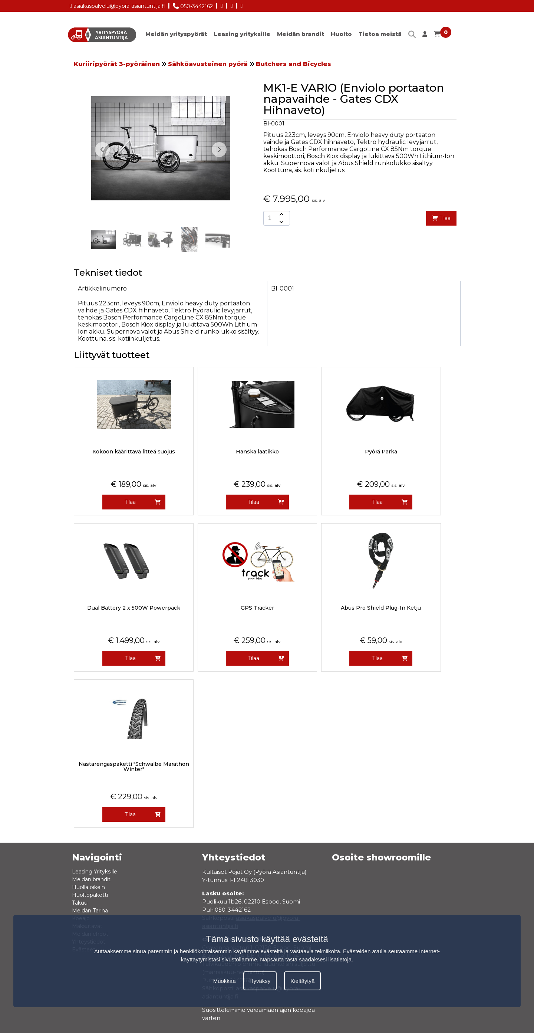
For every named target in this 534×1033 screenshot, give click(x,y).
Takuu (80, 902)
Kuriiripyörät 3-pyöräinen (117, 64)
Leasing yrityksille (242, 33)
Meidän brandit (300, 33)
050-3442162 (193, 5)
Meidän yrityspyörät (176, 33)
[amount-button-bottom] (280, 222)
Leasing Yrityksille (94, 871)
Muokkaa (224, 981)
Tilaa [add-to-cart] (441, 218)
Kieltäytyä (302, 981)
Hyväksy (260, 981)
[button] (219, 149)
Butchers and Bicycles (293, 64)
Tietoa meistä (380, 33)
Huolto (341, 33)
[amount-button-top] (280, 214)
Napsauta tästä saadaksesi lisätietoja (306, 959)
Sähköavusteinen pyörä (208, 64)
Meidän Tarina (90, 910)
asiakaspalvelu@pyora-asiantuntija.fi (117, 4)
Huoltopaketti (90, 895)
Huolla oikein (88, 887)
